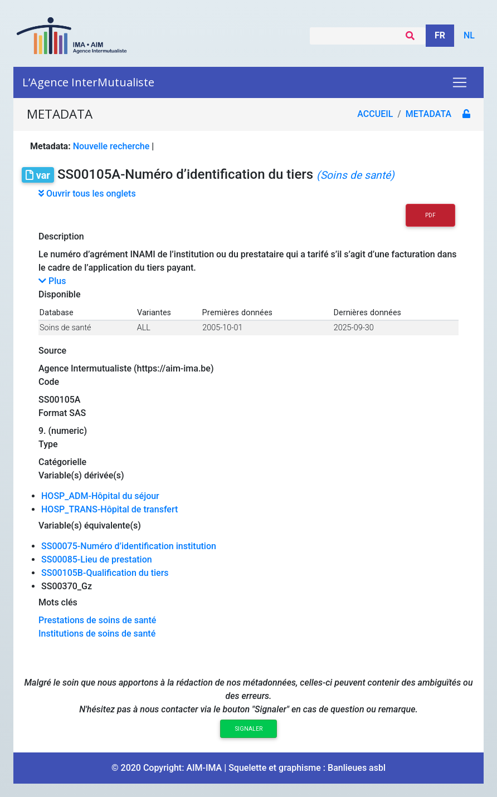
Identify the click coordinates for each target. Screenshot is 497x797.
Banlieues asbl (357, 767)
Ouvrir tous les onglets (87, 193)
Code (48, 382)
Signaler (248, 728)
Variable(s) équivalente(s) (89, 525)
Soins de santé (65, 328)
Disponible (59, 294)
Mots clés (57, 602)
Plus (52, 281)
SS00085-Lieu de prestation (96, 559)
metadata (428, 114)
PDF (430, 215)
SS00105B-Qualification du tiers (105, 573)
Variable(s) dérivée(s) (81, 475)
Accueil (375, 114)
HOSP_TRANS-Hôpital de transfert (109, 509)
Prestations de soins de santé (97, 620)
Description (61, 236)
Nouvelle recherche (111, 146)
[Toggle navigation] (460, 82)
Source (52, 350)
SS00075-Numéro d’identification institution (128, 546)
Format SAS (62, 413)
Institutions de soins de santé (96, 633)
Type (48, 444)
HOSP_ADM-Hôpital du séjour (100, 496)
